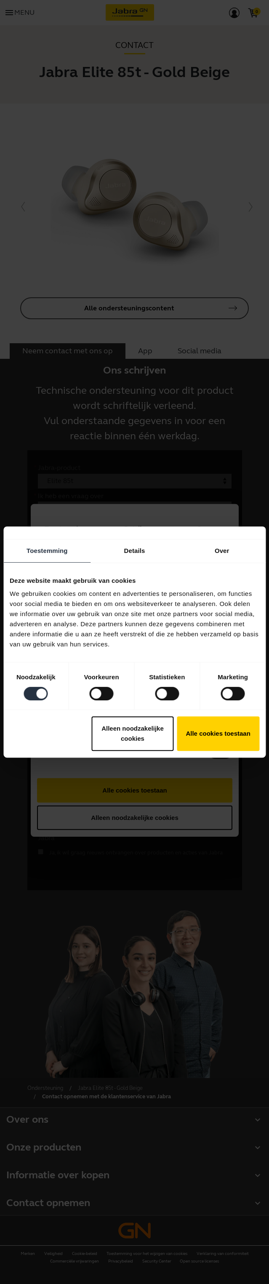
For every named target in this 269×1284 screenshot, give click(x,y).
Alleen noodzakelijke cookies (132, 733)
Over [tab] (222, 550)
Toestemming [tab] (47, 550)
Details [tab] (134, 550)
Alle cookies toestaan (218, 733)
